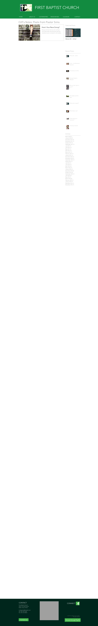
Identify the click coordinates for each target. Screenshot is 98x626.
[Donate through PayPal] (73, 620)
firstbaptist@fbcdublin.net (24, 610)
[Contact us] (23, 619)
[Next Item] (78, 33)
